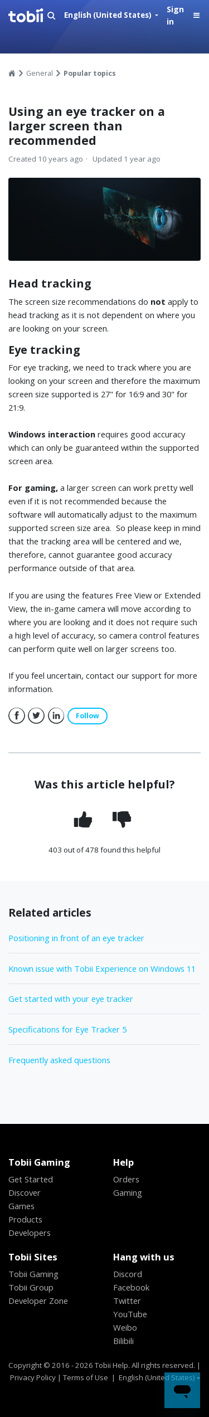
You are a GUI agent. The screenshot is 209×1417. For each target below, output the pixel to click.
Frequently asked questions (59, 1059)
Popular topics (90, 73)
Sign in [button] (175, 15)
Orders (126, 1179)
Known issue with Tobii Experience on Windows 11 (102, 968)
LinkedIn (56, 716)
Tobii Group (31, 1287)
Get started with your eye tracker (70, 998)
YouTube (130, 1313)
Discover (24, 1192)
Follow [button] (87, 715)
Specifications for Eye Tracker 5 (67, 1029)
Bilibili (123, 1340)
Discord (127, 1273)
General (39, 73)
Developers (29, 1232)
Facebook (16, 716)
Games (21, 1205)
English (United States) (108, 15)
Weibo (125, 1327)
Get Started (30, 1179)
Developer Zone (38, 1300)
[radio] (85, 819)
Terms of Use (85, 1377)
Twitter (36, 716)
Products (25, 1219)
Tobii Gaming (33, 1273)
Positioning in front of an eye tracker (76, 937)
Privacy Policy (33, 1377)
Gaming (127, 1192)
